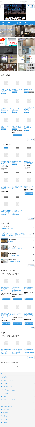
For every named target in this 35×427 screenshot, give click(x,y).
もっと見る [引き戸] (31, 357)
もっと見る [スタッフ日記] (31, 265)
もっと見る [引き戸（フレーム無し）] (31, 327)
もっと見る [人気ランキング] (31, 218)
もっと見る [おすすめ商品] (31, 139)
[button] (2, 6)
